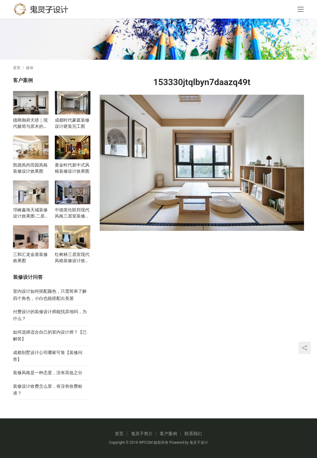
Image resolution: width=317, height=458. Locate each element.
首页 (16, 68)
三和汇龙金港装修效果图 (30, 257)
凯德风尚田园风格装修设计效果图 (30, 168)
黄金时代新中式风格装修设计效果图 (72, 168)
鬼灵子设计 (198, 442)
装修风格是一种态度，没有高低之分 (47, 372)
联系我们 (193, 433)
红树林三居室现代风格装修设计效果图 (72, 258)
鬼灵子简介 (142, 433)
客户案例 (168, 433)
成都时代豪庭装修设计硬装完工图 (72, 123)
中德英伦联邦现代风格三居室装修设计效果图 (72, 213)
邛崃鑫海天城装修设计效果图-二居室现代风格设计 (30, 213)
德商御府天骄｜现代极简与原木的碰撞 (30, 123)
